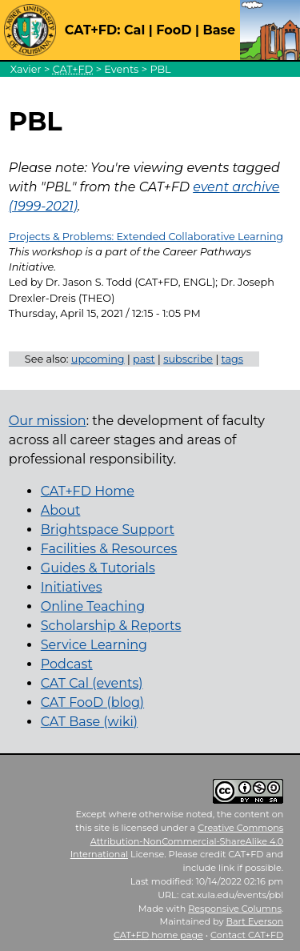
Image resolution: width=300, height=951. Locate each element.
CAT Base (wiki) (89, 721)
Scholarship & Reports (111, 625)
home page (158, 935)
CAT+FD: (93, 30)
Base (218, 30)
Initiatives (71, 587)
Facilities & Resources (109, 548)
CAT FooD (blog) (92, 702)
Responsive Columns (235, 908)
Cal (134, 30)
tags (233, 359)
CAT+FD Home (87, 491)
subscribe (188, 359)
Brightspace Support (107, 529)
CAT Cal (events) (92, 683)
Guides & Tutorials (98, 568)
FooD (173, 30)
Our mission (47, 420)
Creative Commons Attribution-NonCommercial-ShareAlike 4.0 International (177, 841)
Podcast (67, 664)
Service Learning (94, 644)
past (144, 359)
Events (121, 69)
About (61, 510)
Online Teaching (93, 606)
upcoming (98, 359)
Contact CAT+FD (246, 935)
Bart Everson (255, 921)
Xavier (26, 69)
